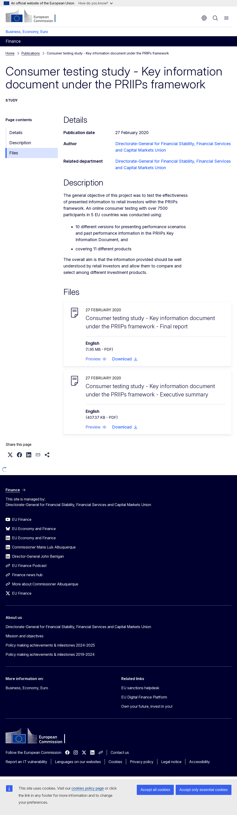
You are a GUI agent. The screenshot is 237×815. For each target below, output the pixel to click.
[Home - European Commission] (34, 16)
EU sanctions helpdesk (140, 688)
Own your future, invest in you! (146, 706)
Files (13, 152)
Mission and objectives (25, 636)
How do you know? (95, 3)
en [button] (204, 18)
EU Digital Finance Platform (144, 697)
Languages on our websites (78, 761)
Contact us (120, 752)
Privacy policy (141, 761)
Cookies (115, 761)
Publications (31, 53)
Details (15, 132)
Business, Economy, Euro (27, 31)
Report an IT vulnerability (26, 761)
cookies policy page (88, 788)
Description (20, 142)
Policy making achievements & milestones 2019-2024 (50, 654)
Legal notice (171, 761)
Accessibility (199, 761)
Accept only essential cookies (203, 790)
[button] (96, 359)
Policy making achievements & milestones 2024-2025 (50, 645)
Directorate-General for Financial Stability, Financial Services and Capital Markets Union (78, 626)
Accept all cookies (155, 790)
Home (10, 53)
